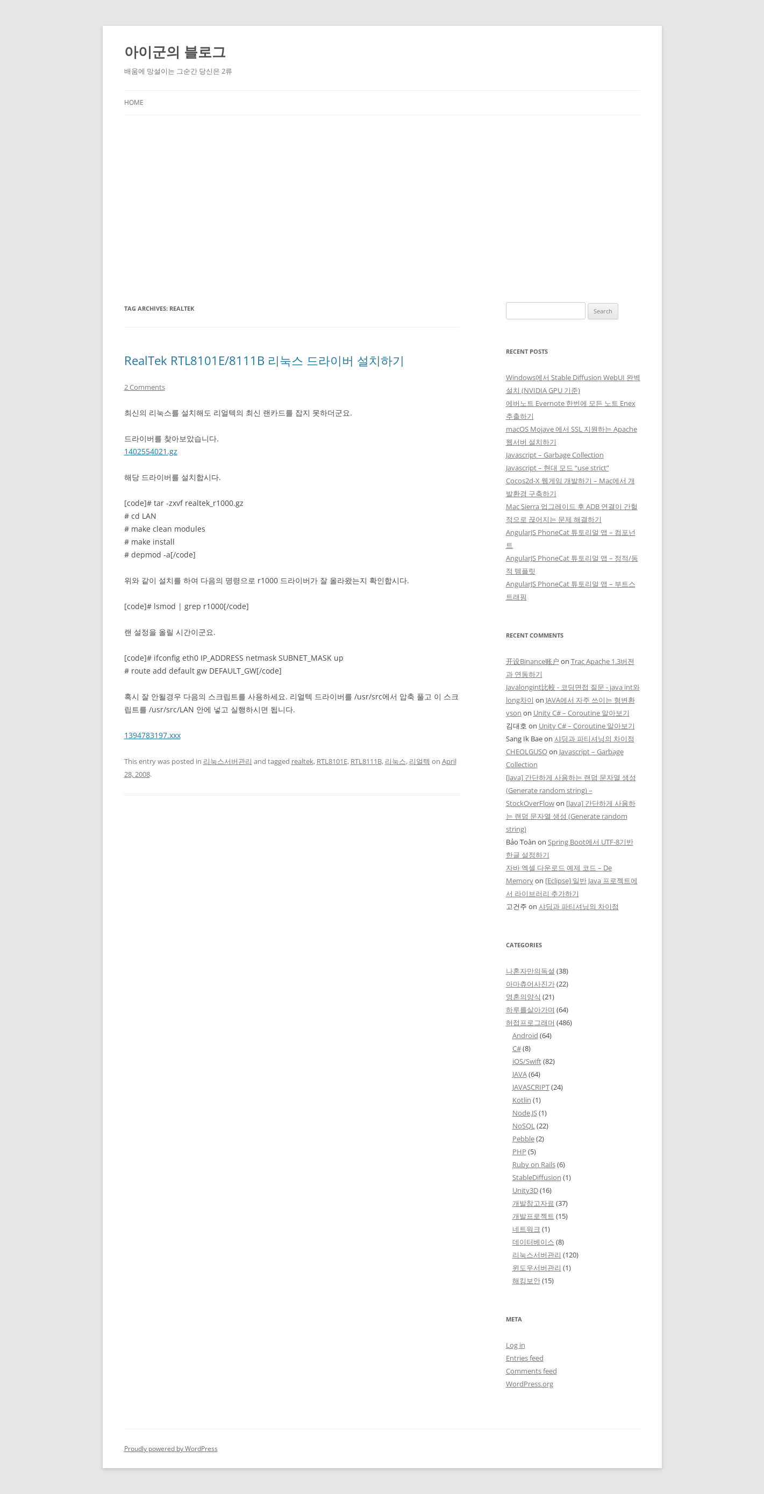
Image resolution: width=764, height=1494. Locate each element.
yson (514, 713)
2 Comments (144, 387)
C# (516, 1048)
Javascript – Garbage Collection (555, 455)
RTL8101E (332, 761)
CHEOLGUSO (526, 751)
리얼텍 (419, 761)
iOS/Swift (526, 1061)
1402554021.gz (150, 451)
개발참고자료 (533, 1203)
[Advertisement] (382, 208)
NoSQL (523, 1126)
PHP (519, 1151)
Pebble (523, 1138)
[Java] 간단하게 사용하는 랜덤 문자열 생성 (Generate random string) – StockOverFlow (571, 790)
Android (525, 1035)
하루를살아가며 (530, 1009)
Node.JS (524, 1113)
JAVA (519, 1074)
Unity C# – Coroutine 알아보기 (581, 713)
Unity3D (525, 1190)
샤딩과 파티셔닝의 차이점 (594, 739)
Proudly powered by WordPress (171, 1448)
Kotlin (521, 1100)
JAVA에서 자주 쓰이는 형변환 (590, 700)
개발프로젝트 (533, 1216)
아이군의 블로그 (175, 51)
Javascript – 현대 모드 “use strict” (557, 468)
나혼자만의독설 (530, 971)
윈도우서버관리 (536, 1268)
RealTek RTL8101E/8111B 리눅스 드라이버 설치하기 (264, 360)
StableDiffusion (536, 1177)
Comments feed (531, 1371)
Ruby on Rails (533, 1164)
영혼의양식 (523, 997)
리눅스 (395, 761)
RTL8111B (366, 761)
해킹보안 (526, 1280)
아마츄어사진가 (530, 984)
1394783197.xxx (152, 735)
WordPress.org (529, 1384)
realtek (302, 761)
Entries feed (525, 1358)
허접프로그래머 (530, 1022)
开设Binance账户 (532, 661)
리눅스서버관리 (227, 761)
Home (134, 102)
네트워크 (526, 1229)
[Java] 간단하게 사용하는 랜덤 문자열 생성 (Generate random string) (571, 816)
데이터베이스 (533, 1242)
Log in (515, 1345)
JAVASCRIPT (530, 1087)
